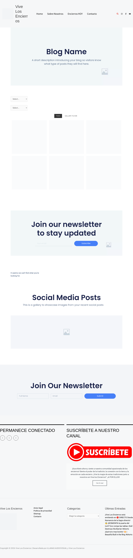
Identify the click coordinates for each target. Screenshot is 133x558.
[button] (118, 14)
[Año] (19, 99)
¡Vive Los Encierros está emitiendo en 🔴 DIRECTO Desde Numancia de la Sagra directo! (119, 517)
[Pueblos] (19, 108)
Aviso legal (38, 508)
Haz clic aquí (99, 483)
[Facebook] (126, 14)
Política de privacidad (43, 511)
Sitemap (37, 514)
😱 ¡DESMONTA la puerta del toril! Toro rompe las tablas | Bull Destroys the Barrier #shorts (118, 526)
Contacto (37, 516)
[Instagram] (122, 14)
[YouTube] (130, 14)
